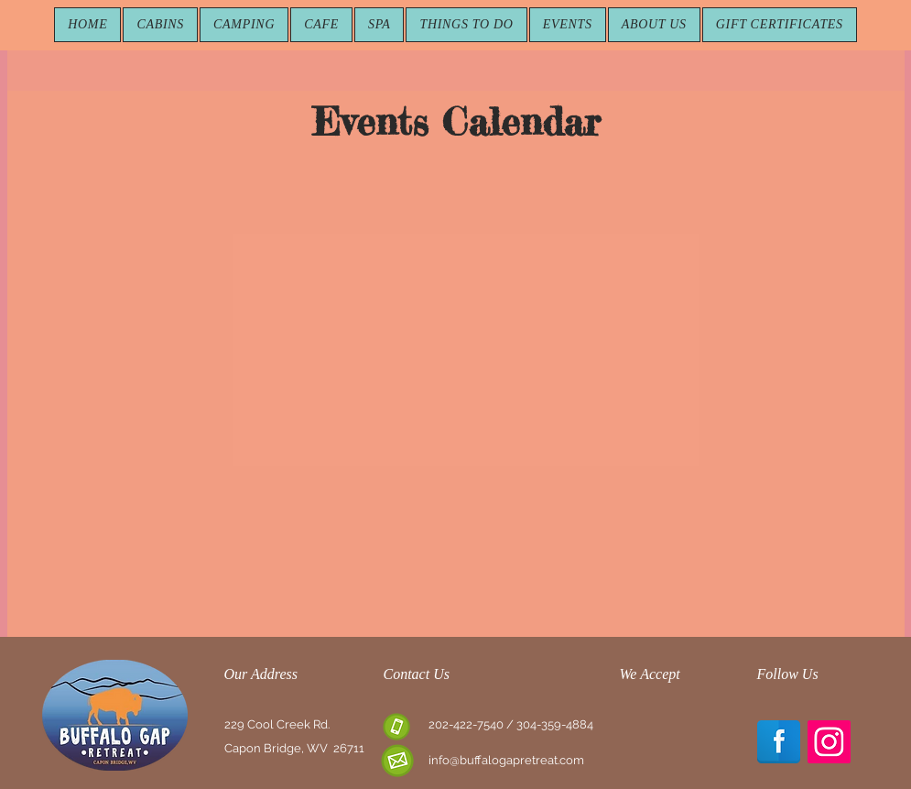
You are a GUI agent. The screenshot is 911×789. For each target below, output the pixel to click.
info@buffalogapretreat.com (506, 760)
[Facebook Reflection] (778, 741)
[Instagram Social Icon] (829, 741)
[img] (641, 739)
